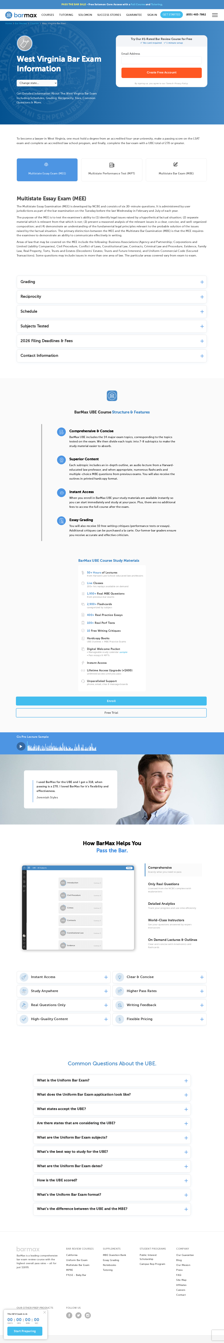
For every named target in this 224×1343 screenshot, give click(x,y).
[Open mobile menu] (215, 16)
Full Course (138, 4)
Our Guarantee (185, 1255)
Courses (47, 15)
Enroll (111, 701)
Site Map (181, 1280)
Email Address (130, 54)
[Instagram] (88, 1317)
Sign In (152, 15)
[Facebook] (69, 1317)
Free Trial (111, 712)
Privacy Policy (181, 84)
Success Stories (109, 15)
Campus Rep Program (152, 1264)
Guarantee (134, 15)
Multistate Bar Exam (77, 1265)
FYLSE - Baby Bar (76, 1275)
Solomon (85, 15)
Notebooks (109, 1265)
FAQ (178, 1275)
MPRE (69, 1270)
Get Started (171, 14)
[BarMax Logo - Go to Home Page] (21, 15)
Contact (181, 1295)
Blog (179, 1260)
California (71, 1255)
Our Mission (183, 1265)
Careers (180, 1290)
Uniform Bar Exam (77, 1260)
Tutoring (156, 4)
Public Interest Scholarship (148, 1257)
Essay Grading (111, 1260)
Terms (169, 84)
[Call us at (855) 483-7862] (196, 14)
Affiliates (181, 1285)
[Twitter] (78, 1317)
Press (179, 1270)
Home (8, 23)
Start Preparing (25, 1331)
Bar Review (21, 23)
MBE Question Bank (114, 1255)
